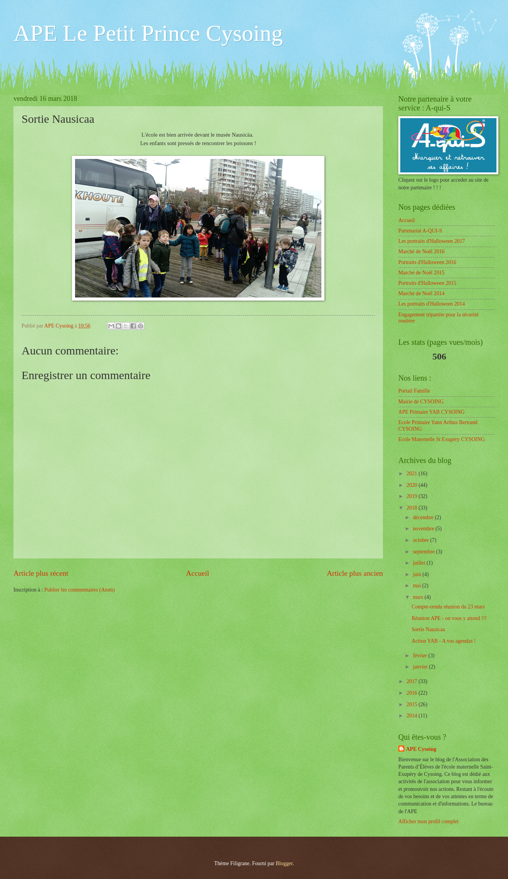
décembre (424, 517)
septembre (424, 552)
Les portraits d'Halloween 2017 (431, 241)
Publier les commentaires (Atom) (79, 590)
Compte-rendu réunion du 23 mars (448, 607)
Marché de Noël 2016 (421, 251)
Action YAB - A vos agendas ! (443, 641)
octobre (421, 540)
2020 (412, 485)
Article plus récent (41, 573)
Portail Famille (414, 391)
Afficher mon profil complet (428, 821)
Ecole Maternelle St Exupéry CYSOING (441, 439)
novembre (424, 528)
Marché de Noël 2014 (421, 293)
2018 (412, 508)
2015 (412, 704)
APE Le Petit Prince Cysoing (148, 33)
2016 (412, 693)
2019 (412, 496)
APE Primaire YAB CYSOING (431, 412)
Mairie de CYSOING (421, 401)
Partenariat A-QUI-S (420, 231)
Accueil (197, 573)
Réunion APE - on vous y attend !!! (448, 618)
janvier (421, 667)
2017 (412, 681)
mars (418, 597)
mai (417, 585)
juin (418, 574)
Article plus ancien (355, 573)
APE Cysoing (421, 749)
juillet (420, 563)
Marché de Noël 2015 (421, 273)
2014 (412, 716)
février (420, 655)
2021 (412, 473)
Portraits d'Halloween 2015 (427, 283)
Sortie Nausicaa (428, 629)
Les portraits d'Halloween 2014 (431, 304)
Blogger (284, 863)
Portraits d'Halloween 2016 (427, 262)
